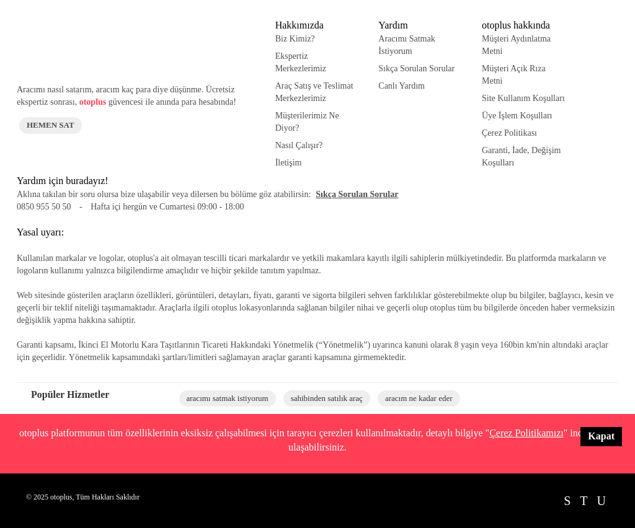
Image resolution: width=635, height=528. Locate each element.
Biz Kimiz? (295, 38)
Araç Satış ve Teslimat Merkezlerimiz (314, 92)
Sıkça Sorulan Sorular (416, 68)
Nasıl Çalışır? (299, 145)
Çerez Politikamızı (526, 433)
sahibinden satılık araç (327, 398)
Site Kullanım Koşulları (523, 98)
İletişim (288, 162)
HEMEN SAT (50, 125)
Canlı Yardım (401, 85)
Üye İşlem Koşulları (517, 115)
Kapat (601, 436)
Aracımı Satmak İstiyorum (406, 45)
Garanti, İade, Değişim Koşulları (521, 156)
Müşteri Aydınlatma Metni (516, 45)
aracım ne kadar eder (419, 398)
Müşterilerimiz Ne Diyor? (307, 122)
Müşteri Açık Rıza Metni (514, 75)
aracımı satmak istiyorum (228, 398)
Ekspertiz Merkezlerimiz (300, 62)
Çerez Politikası (509, 133)
